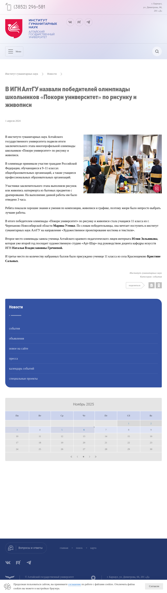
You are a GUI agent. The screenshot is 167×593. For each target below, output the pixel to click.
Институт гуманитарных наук (21, 76)
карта (96, 547)
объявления (16, 341)
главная (66, 547)
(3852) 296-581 (30, 7)
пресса (13, 361)
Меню (15, 54)
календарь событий (21, 371)
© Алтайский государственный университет (49, 576)
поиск (81, 547)
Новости (52, 76)
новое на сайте (18, 351)
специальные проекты (23, 381)
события (14, 331)
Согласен (154, 586)
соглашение (74, 584)
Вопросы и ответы (31, 548)
